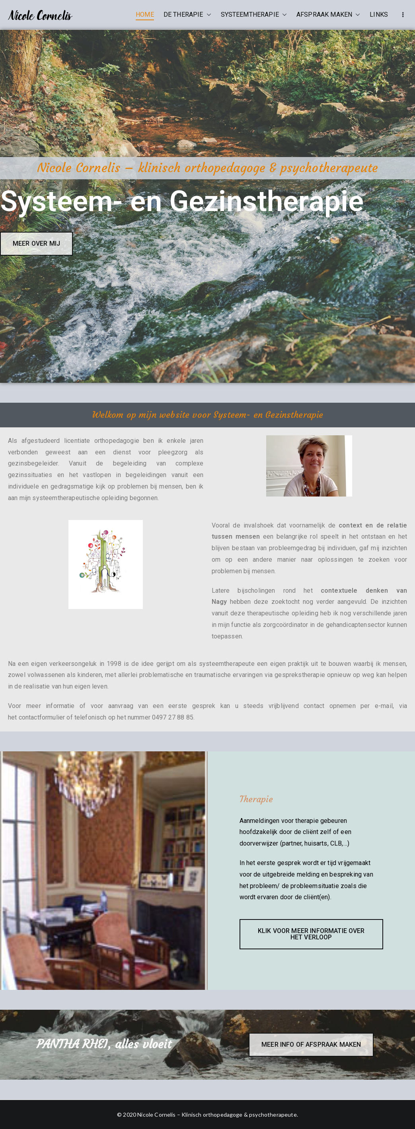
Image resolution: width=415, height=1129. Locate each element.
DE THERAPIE (187, 15)
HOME (145, 14)
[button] (207, 15)
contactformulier (42, 717)
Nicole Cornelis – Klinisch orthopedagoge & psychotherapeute (216, 1114)
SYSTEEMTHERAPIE (254, 15)
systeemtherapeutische (65, 498)
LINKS (379, 14)
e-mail (384, 706)
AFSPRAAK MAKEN (328, 15)
